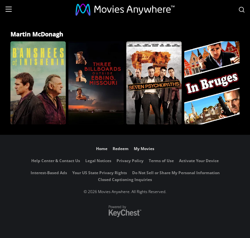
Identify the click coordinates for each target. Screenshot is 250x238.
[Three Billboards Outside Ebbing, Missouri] (96, 82)
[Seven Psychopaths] (154, 82)
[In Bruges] (212, 82)
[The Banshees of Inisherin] (38, 82)
